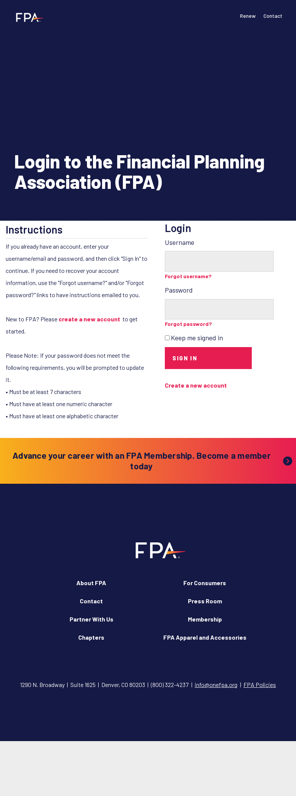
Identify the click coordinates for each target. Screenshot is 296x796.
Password (179, 290)
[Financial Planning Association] (27, 17)
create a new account (89, 318)
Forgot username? (188, 276)
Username (179, 242)
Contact (272, 15)
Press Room (205, 600)
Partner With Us (91, 619)
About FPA (91, 582)
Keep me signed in (197, 337)
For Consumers (204, 582)
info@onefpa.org (216, 684)
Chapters (91, 637)
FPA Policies (259, 684)
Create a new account (196, 385)
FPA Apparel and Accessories (204, 637)
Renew (248, 15)
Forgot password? (188, 324)
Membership (205, 619)
